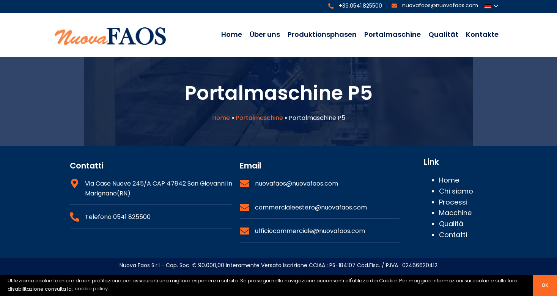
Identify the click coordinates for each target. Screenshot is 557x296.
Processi (453, 202)
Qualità (451, 223)
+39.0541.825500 (360, 5)
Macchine (455, 212)
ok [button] (544, 285)
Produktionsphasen (322, 34)
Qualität (443, 34)
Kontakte (482, 34)
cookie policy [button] (91, 288)
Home (231, 34)
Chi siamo (456, 191)
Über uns (265, 34)
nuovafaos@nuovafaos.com (440, 5)
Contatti (453, 234)
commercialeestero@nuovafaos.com (311, 207)
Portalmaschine (392, 34)
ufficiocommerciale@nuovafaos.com (310, 231)
